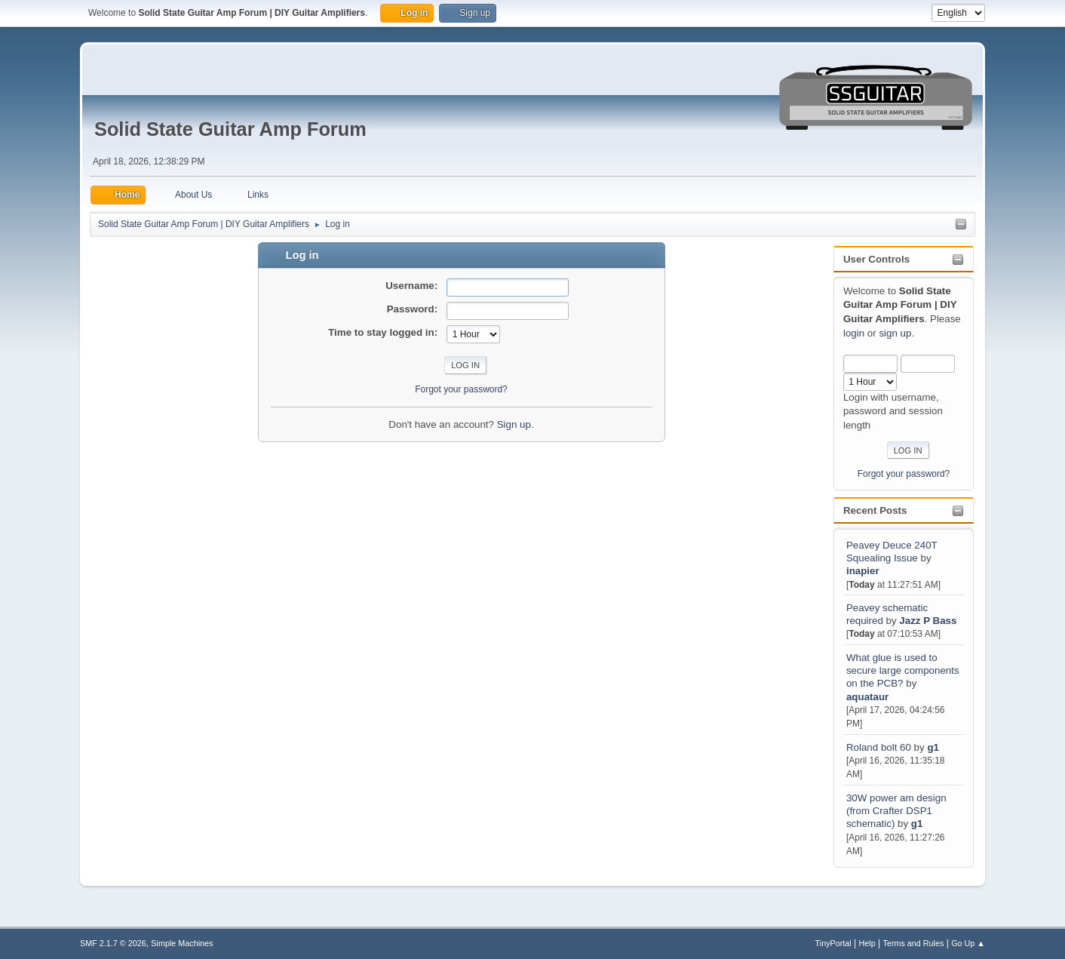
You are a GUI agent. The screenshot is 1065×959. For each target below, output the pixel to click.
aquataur (867, 696)
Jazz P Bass (927, 620)
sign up (895, 333)
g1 (933, 747)
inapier (862, 570)
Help (867, 943)
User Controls (876, 259)
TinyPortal (833, 943)
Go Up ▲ (968, 943)
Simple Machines (182, 943)
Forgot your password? (904, 474)
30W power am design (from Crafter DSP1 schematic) (896, 811)
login (853, 333)
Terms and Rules (913, 943)
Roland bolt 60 (878, 747)
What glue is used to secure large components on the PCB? (902, 671)
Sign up (514, 424)
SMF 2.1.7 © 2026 (113, 943)
